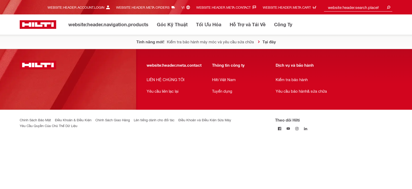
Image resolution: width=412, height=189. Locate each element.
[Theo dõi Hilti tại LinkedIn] (305, 128)
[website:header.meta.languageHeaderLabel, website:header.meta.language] (187, 7)
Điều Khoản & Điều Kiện (73, 120)
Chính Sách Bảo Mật (35, 120)
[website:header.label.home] (38, 24)
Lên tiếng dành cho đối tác (154, 120)
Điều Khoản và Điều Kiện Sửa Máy (204, 120)
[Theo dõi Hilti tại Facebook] (279, 128)
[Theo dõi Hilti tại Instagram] (296, 128)
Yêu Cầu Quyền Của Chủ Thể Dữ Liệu (48, 126)
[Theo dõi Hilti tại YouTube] (288, 128)
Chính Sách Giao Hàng (112, 120)
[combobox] (358, 7)
